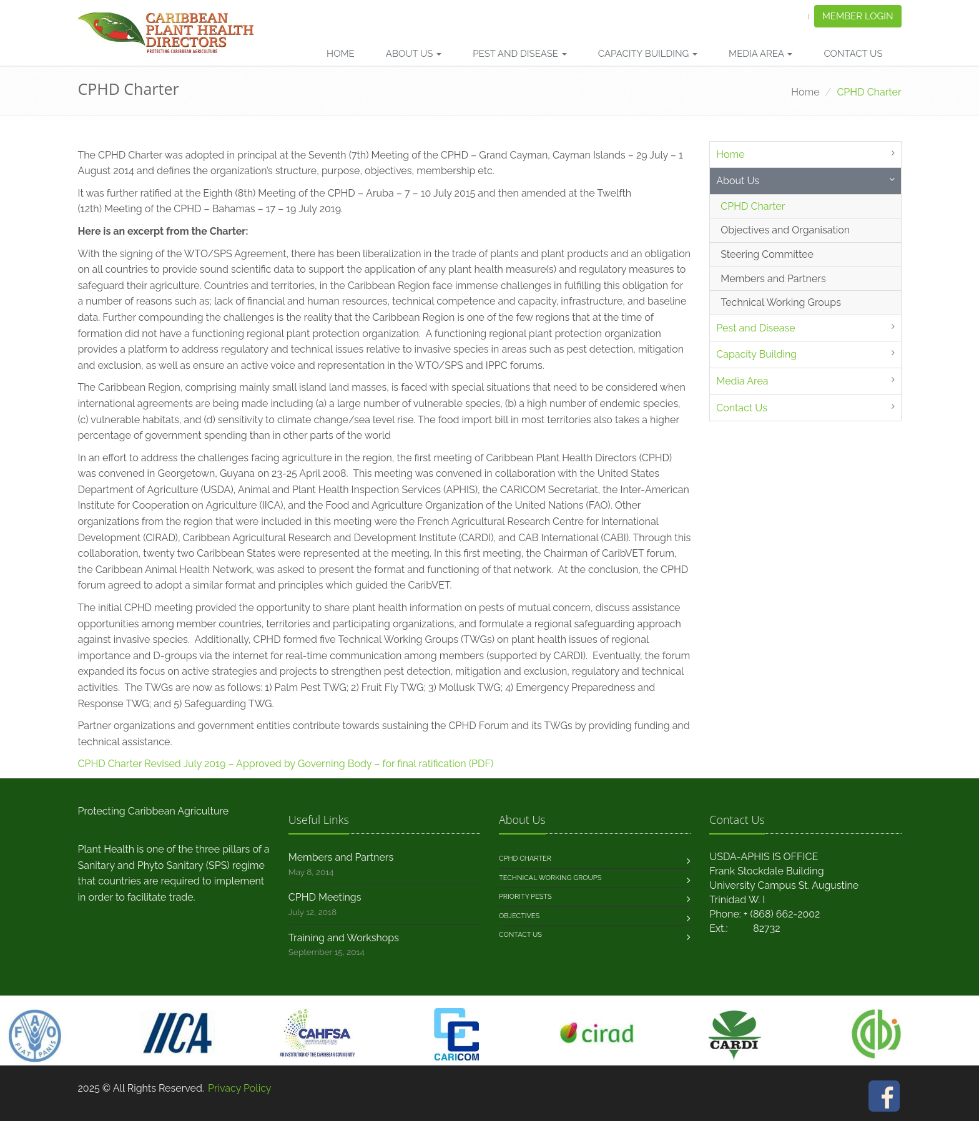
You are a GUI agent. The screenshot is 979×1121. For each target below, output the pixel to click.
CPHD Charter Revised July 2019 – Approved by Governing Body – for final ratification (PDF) (286, 764)
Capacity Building (647, 53)
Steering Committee (767, 254)
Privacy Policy (240, 1088)
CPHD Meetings (325, 897)
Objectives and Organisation (785, 230)
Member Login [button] (857, 16)
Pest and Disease (520, 53)
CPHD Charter (753, 206)
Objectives (519, 916)
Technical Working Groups (781, 302)
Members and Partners (773, 279)
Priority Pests (525, 897)
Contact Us (853, 53)
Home (341, 53)
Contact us (520, 935)
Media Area (760, 53)
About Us (414, 53)
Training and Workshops (343, 938)
